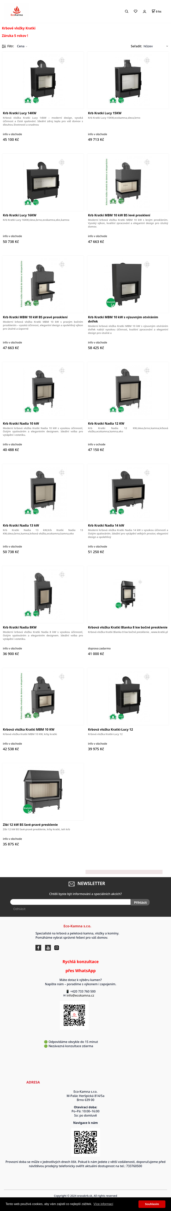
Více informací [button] (103, 1204)
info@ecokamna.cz (82, 995)
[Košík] (156, 11)
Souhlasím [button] (152, 1204)
